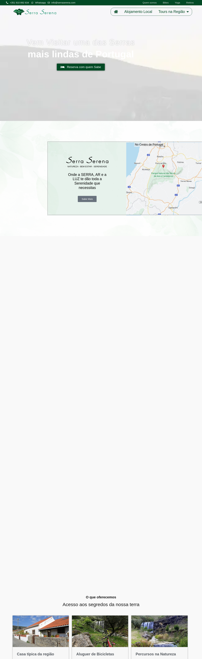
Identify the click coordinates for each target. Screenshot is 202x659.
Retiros (190, 2)
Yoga (177, 2)
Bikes (166, 2)
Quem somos (150, 2)
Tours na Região (173, 11)
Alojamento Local (138, 12)
